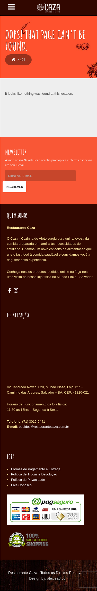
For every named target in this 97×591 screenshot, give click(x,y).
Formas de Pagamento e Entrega (35, 469)
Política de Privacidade (28, 480)
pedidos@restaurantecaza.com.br (44, 427)
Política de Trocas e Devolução (34, 474)
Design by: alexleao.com (48, 578)
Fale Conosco (21, 485)
